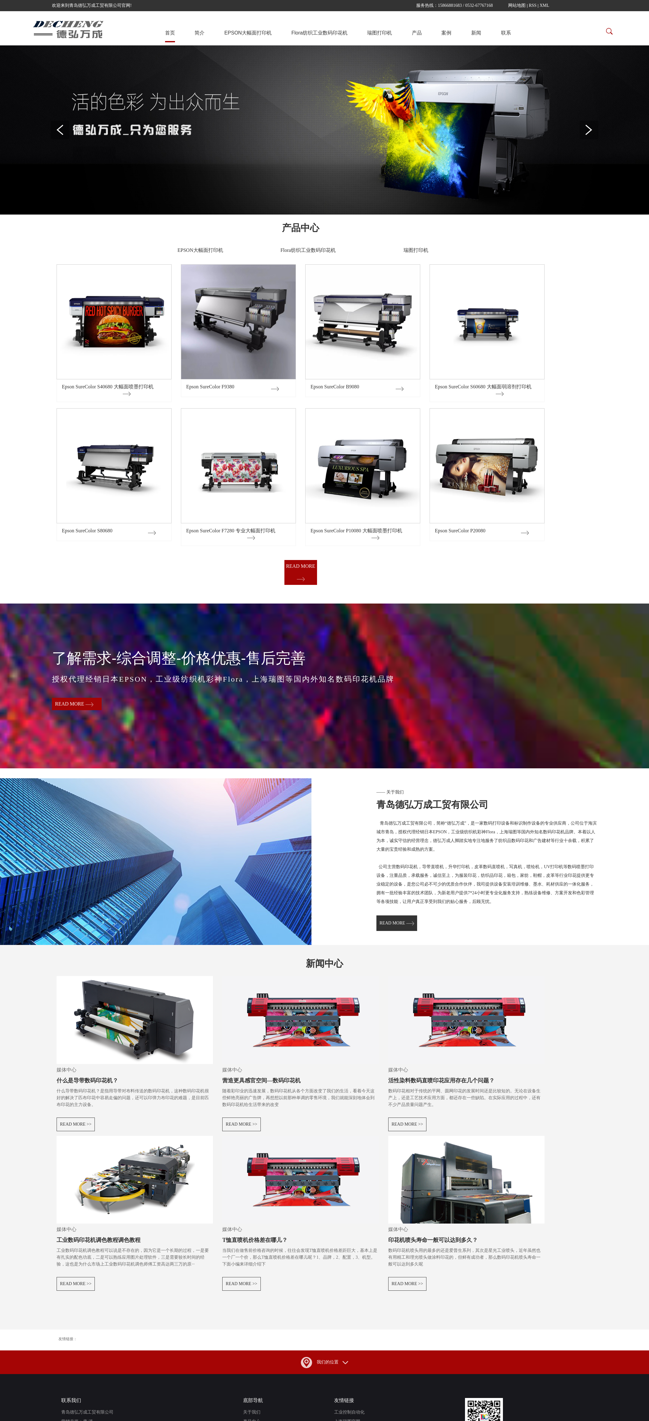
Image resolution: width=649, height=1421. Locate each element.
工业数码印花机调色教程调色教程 (98, 1246)
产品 (417, 32)
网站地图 (517, 5)
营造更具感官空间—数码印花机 (261, 1086)
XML (544, 5)
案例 (446, 32)
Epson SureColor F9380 (210, 386)
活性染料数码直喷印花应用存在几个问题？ (441, 1086)
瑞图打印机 (379, 32)
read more (300, 572)
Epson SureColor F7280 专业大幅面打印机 (230, 530)
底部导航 (253, 1406)
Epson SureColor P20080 (460, 530)
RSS (532, 5)
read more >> (75, 1129)
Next (589, 130)
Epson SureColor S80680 (87, 530)
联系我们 (71, 1406)
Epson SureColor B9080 (335, 386)
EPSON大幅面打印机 (248, 32)
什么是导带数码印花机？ (87, 1086)
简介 (200, 32)
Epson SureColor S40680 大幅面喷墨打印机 (108, 386)
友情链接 (344, 1406)
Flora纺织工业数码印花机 (319, 32)
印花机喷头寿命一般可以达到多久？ (433, 1246)
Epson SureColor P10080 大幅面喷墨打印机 (356, 530)
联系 (506, 32)
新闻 (476, 32)
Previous (60, 130)
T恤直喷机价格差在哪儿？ (255, 1246)
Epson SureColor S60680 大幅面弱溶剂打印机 (483, 386)
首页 (170, 32)
